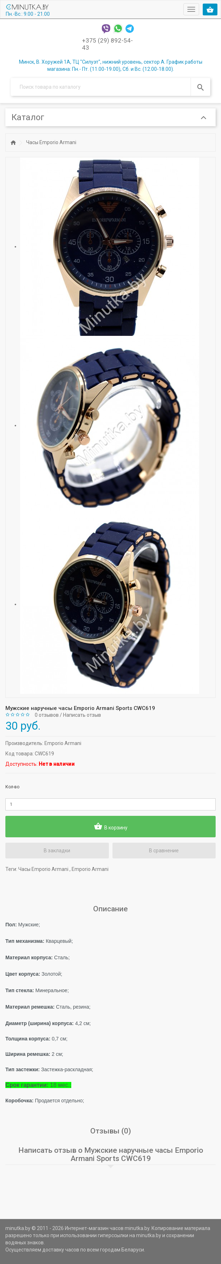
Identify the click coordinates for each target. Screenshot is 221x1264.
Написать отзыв (82, 715)
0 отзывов (47, 715)
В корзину (111, 827)
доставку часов (60, 1250)
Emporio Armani (62, 743)
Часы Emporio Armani (51, 142)
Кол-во (12, 786)
